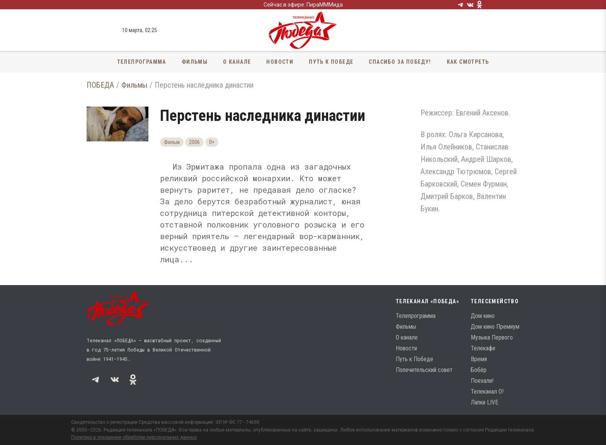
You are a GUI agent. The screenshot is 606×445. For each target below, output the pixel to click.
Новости (279, 62)
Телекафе (483, 348)
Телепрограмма (141, 62)
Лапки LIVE (484, 402)
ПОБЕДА (100, 85)
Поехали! (482, 380)
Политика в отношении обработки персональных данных (134, 437)
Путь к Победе (331, 62)
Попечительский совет (424, 370)
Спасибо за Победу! (400, 62)
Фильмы (195, 62)
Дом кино (483, 315)
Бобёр (479, 370)
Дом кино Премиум (495, 326)
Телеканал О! (487, 391)
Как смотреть (468, 62)
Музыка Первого (492, 337)
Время (479, 359)
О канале (237, 62)
